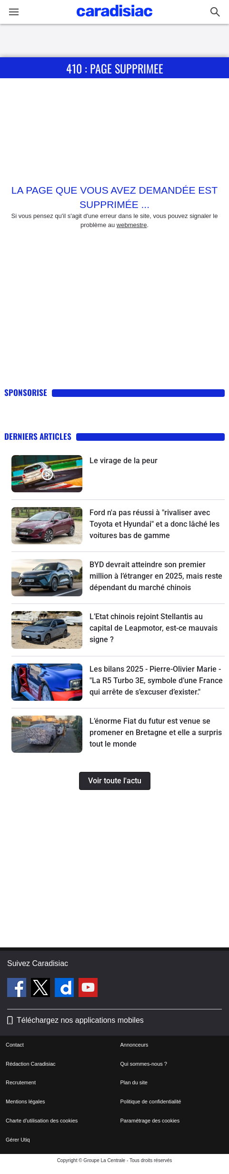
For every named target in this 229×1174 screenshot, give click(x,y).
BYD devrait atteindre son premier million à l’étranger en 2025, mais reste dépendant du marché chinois (156, 576)
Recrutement (21, 1082)
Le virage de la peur (124, 460)
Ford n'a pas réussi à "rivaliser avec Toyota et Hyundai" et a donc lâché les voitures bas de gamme (154, 524)
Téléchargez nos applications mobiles (80, 1020)
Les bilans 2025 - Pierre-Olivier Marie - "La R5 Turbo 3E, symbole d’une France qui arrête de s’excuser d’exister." (156, 680)
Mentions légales (25, 1101)
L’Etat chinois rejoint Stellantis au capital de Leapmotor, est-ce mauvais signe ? (154, 628)
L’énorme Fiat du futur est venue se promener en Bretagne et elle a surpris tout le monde (156, 732)
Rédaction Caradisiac (31, 1064)
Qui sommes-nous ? (143, 1064)
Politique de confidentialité (150, 1101)
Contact (15, 1045)
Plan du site (134, 1082)
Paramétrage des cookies (150, 1120)
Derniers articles (37, 436)
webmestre (132, 225)
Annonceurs (134, 1045)
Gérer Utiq (18, 1140)
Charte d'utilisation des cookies (42, 1120)
